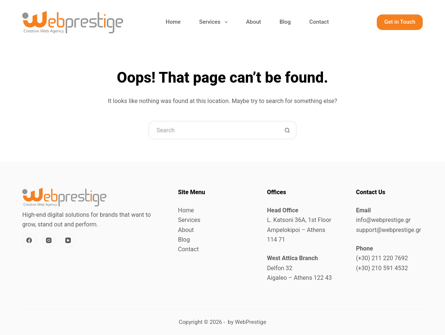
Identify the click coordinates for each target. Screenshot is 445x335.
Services (214, 22)
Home (173, 22)
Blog (285, 22)
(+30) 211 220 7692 (382, 258)
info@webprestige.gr (383, 219)
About (253, 22)
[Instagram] (49, 240)
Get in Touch (399, 22)
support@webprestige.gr (388, 229)
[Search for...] (213, 130)
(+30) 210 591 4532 (382, 268)
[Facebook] (29, 240)
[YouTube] (68, 240)
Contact (319, 22)
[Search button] (287, 130)
